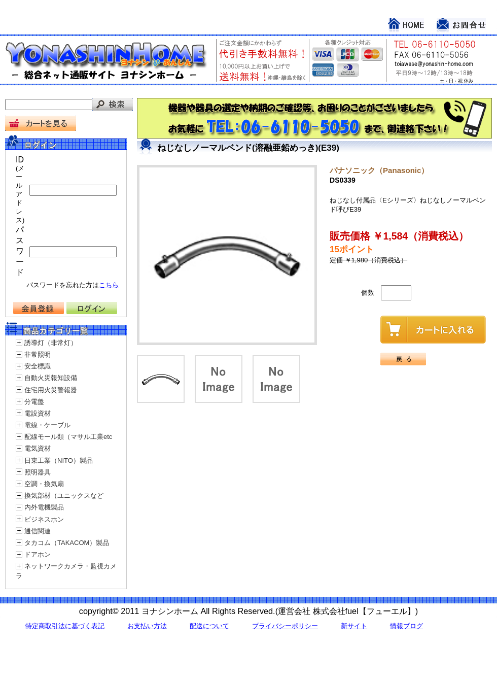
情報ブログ (406, 626)
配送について (209, 626)
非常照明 (37, 354)
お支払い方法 (147, 626)
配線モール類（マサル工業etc (68, 436)
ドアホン (37, 554)
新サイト (354, 626)
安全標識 (37, 366)
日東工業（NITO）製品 (58, 460)
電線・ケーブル (47, 425)
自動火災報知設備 (50, 378)
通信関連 (37, 531)
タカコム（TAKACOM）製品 (66, 543)
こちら (109, 285)
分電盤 (34, 401)
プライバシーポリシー (285, 626)
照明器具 (37, 472)
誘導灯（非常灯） (50, 343)
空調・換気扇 (44, 484)
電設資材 (37, 413)
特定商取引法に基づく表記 (64, 626)
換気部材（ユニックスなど (63, 495)
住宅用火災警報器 (50, 390)
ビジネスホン (44, 519)
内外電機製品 (44, 507)
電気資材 (37, 448)
